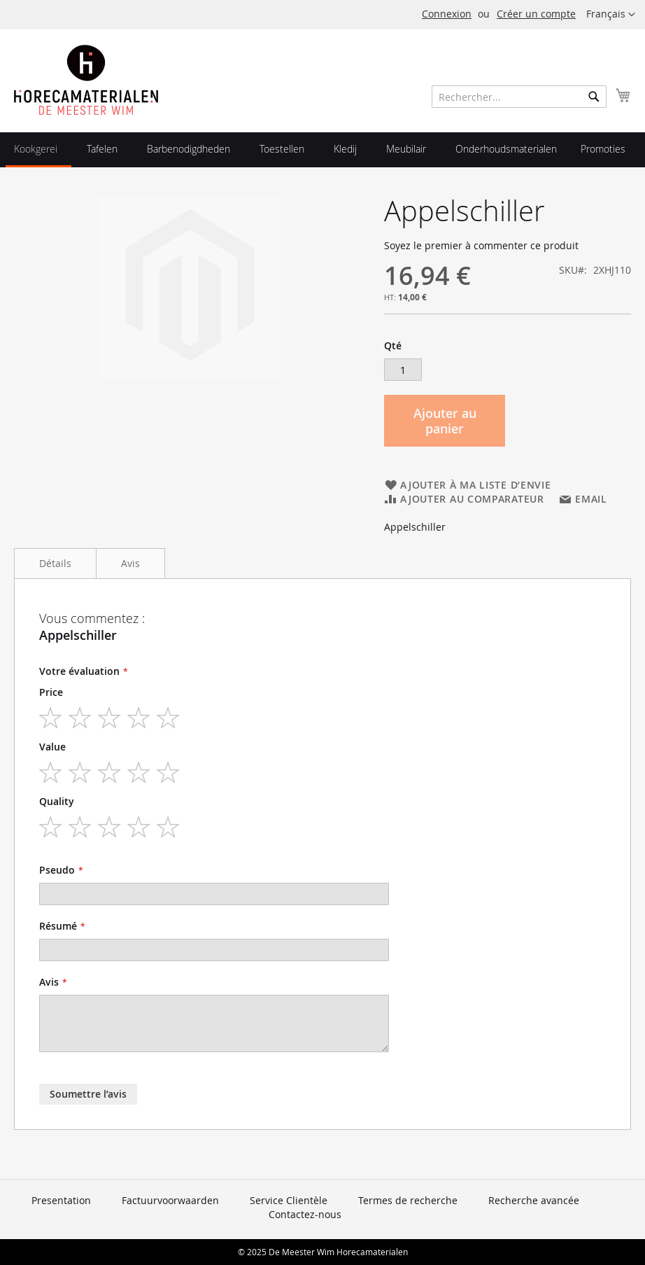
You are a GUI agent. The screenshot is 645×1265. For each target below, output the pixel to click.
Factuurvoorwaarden (170, 1200)
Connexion (447, 13)
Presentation (61, 1200)
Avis (130, 563)
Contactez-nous (305, 1214)
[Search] (594, 96)
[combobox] (519, 96)
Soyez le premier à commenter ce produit (481, 245)
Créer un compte (536, 13)
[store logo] (86, 80)
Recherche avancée (533, 1200)
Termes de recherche (408, 1200)
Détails (55, 563)
